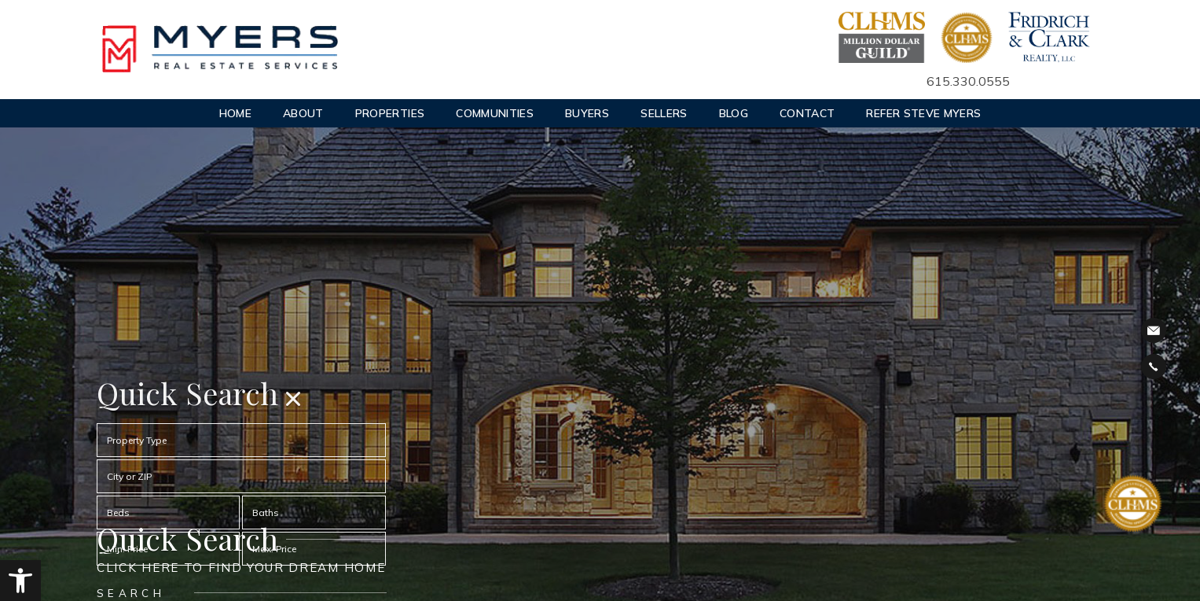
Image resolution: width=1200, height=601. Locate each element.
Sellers (663, 113)
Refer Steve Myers (923, 113)
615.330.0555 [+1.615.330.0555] (968, 81)
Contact (807, 113)
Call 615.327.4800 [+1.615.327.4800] (1153, 367)
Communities (495, 113)
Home (235, 113)
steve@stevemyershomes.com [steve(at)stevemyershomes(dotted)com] (1153, 330)
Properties (390, 113)
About (303, 113)
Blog (733, 113)
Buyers (587, 113)
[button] (20, 580)
